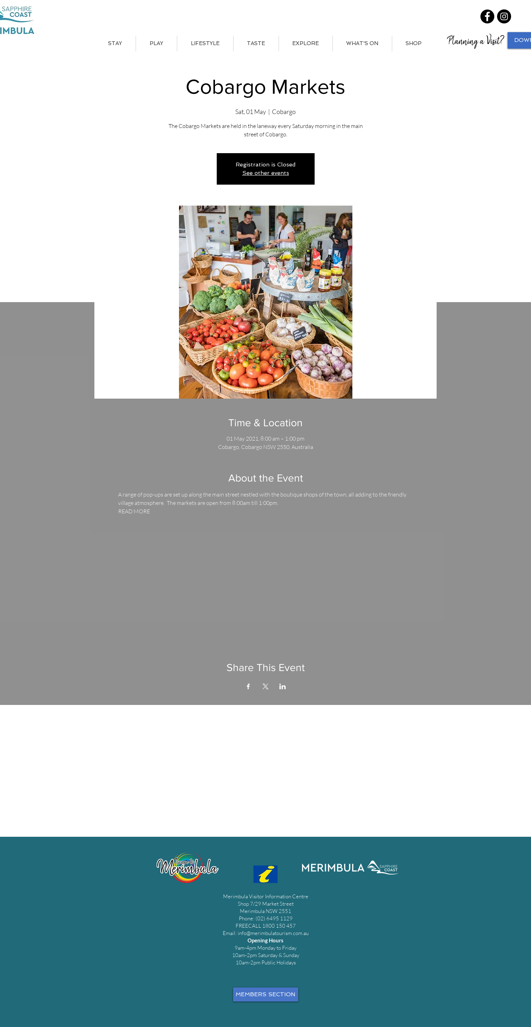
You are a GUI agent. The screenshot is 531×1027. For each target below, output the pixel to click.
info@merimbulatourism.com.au (273, 933)
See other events (265, 173)
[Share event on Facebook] (248, 686)
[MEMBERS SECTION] (265, 994)
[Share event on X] (265, 686)
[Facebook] (487, 16)
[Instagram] (504, 16)
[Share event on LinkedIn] (282, 686)
